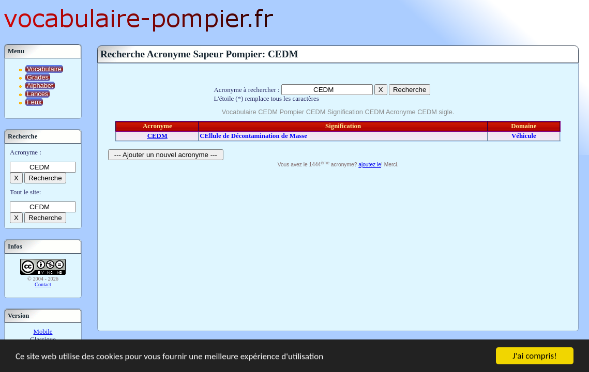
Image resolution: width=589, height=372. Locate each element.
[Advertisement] (338, 248)
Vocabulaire (44, 69)
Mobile (43, 331)
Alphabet (40, 85)
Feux (34, 102)
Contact (43, 284)
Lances (37, 94)
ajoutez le (369, 165)
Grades (38, 77)
